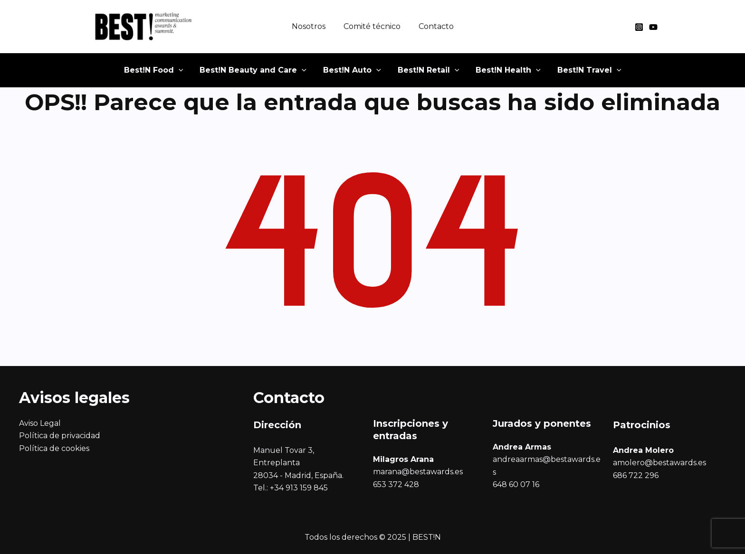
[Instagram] (639, 27)
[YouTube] (653, 27)
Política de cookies (54, 448)
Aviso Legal (40, 423)
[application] (196, 73)
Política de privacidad (59, 435)
